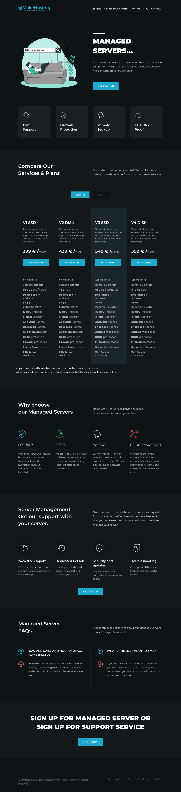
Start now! (90, 742)
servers (96, 8)
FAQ (145, 8)
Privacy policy (115, 779)
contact (157, 8)
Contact (158, 779)
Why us (135, 8)
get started (106, 86)
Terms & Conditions (138, 779)
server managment (116, 8)
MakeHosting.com (46, 779)
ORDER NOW (90, 591)
